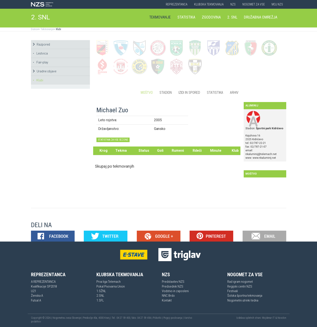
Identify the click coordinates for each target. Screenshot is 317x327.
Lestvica (40, 53)
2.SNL (100, 296)
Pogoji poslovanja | (173, 317)
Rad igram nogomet (240, 282)
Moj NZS (277, 4)
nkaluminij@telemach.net (261, 154)
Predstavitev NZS (173, 282)
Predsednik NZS (172, 286)
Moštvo (147, 92)
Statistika (186, 17)
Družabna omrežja (260, 17)
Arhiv (234, 92)
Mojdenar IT (268, 317)
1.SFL (100, 300)
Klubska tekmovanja (209, 4)
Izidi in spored (189, 92)
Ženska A (37, 296)
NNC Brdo (168, 296)
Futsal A (36, 300)
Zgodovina (211, 17)
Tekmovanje (160, 17)
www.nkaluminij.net (264, 157)
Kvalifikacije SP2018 (44, 286)
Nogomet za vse (253, 4)
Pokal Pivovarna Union (110, 286)
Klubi (58, 29)
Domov (34, 29)
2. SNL (40, 17)
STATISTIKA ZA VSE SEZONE (113, 139)
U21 (33, 291)
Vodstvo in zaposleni (175, 291)
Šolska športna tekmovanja (244, 296)
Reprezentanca (176, 4)
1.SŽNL (101, 291)
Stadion (165, 92)
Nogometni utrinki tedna (242, 300)
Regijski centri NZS (239, 286)
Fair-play (40, 62)
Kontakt (167, 300)
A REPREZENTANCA (43, 282)
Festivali (232, 291)
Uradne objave (44, 71)
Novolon (282, 317)
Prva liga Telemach (108, 282)
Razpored (41, 44)
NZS (233, 4)
